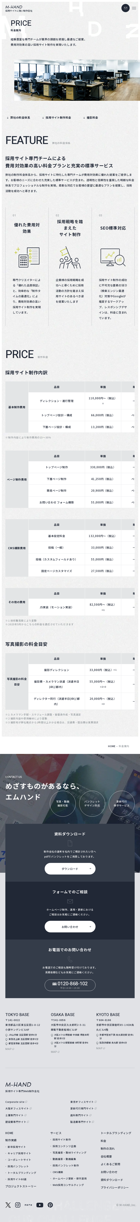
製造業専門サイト (80, 1122)
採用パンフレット (18, 1166)
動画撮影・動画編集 (64, 1159)
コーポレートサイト (19, 1159)
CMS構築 (58, 1172)
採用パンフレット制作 (66, 1165)
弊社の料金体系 (20, 117)
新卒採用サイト (17, 1147)
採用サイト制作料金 (58, 117)
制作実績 (11, 1140)
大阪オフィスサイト (17, 1108)
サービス (56, 1133)
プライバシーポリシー (115, 1187)
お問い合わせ (109, 1172)
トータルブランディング (22, 1172)
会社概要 (106, 1156)
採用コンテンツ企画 (64, 1146)
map (8, 1049)
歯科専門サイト (79, 1115)
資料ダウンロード (112, 1180)
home (112, 746)
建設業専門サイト (15, 1122)
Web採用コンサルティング (68, 1185)
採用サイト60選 (17, 1179)
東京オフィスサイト (82, 1102)
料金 (103, 1141)
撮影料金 (92, 117)
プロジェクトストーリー (20, 1186)
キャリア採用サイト (19, 1153)
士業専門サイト (14, 1115)
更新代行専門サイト (82, 1108)
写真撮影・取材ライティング (70, 1152)
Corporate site (14, 1102)
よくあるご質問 (110, 1164)
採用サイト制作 (62, 1139)
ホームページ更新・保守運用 (70, 1178)
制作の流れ (108, 1148)
